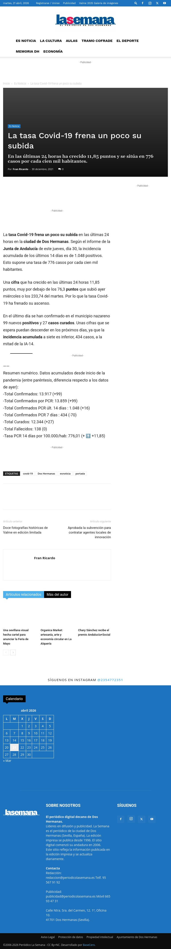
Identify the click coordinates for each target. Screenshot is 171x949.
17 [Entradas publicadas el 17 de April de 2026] (35, 740)
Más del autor (57, 594)
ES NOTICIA (26, 41)
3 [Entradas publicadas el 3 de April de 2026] (36, 726)
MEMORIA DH (27, 51)
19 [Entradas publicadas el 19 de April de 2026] (50, 740)
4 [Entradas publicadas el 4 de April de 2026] (43, 726)
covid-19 (28, 473)
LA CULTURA (51, 41)
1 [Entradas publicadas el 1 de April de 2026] (22, 726)
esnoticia (65, 473)
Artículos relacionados (23, 594)
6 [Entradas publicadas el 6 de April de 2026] (7, 733)
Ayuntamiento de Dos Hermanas (137, 937)
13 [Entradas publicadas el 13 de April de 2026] (6, 740)
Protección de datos (70, 937)
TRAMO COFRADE (96, 41)
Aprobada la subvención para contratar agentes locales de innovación (89, 532)
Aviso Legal (48, 937)
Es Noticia (20, 83)
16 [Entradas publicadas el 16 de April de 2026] (29, 740)
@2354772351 (110, 680)
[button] (135, 3)
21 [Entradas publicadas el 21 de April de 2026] (14, 747)
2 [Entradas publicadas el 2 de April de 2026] (29, 726)
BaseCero (89, 945)
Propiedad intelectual (100, 937)
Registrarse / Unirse (48, 3)
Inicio (6, 83)
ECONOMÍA (53, 51)
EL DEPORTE (127, 41)
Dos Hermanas (46, 473)
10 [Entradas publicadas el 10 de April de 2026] (35, 733)
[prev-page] (6, 652)
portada (80, 473)
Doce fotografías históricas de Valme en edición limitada (25, 530)
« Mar (7, 760)
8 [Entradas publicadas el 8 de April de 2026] (22, 733)
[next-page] (13, 652)
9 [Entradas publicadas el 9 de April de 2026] (29, 733)
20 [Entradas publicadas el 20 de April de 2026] (6, 747)
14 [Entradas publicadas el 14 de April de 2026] (14, 740)
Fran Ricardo (20, 169)
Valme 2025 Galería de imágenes (98, 3)
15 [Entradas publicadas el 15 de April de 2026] (22, 740)
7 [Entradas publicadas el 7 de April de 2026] (14, 733)
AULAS (72, 41)
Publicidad (69, 3)
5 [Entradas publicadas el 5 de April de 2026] (50, 726)
